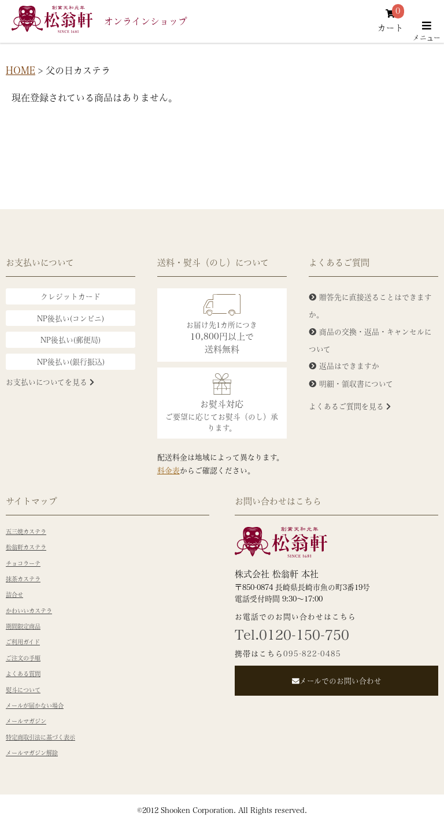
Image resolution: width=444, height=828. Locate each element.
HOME (20, 70)
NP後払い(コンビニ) (70, 318)
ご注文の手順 (23, 658)
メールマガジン (26, 721)
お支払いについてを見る (50, 381)
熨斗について (23, 689)
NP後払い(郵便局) (70, 339)
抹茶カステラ (23, 578)
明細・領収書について (356, 383)
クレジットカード (70, 296)
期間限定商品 (23, 626)
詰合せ (14, 594)
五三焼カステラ (26, 531)
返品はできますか (349, 365)
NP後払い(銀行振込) (71, 361)
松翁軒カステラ (26, 547)
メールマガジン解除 (32, 752)
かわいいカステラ (29, 610)
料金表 (168, 470)
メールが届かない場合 (35, 705)
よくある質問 (23, 673)
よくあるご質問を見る (350, 406)
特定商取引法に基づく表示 (40, 737)
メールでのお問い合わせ (337, 680)
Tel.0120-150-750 (292, 634)
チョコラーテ (23, 563)
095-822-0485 (312, 653)
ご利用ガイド (23, 641)
